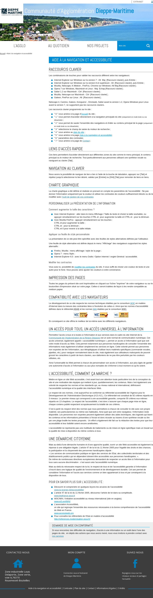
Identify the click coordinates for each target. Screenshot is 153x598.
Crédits (121, 588)
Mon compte (76, 552)
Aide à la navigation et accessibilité (96, 135)
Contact (86, 141)
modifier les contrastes (84, 267)
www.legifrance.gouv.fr (64, 495)
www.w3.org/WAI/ (62, 501)
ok (148, 46)
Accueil (2, 53)
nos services (58, 536)
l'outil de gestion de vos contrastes (78, 197)
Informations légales (106, 588)
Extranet (138, 1)
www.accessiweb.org (64, 513)
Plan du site (80, 588)
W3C (132, 303)
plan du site (78, 132)
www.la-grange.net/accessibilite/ (69, 490)
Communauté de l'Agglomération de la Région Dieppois (74, 338)
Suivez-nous (135, 552)
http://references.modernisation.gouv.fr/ (72, 519)
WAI (95, 309)
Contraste (67, 588)
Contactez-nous (17, 552)
